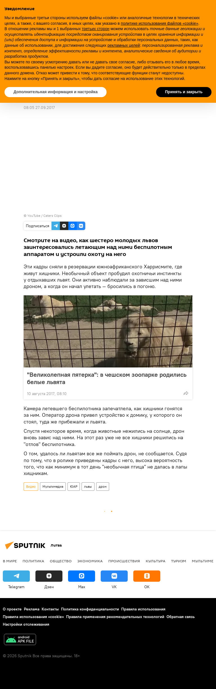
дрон (103, 486)
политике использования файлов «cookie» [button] (159, 23)
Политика (33, 560)
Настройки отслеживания (26, 624)
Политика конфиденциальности (90, 609)
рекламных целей (123, 45)
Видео (31, 486)
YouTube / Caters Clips (44, 215)
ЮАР (73, 486)
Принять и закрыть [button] (183, 92)
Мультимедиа (52, 486)
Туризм (178, 560)
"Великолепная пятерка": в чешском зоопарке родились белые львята (106, 378)
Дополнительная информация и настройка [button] (56, 92)
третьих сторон (95, 28)
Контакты (50, 609)
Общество (61, 560)
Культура (155, 560)
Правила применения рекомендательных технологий (115, 616)
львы (88, 486)
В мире (10, 560)
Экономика (90, 560)
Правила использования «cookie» (33, 616)
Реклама (31, 609)
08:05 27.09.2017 (39, 107)
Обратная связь (180, 616)
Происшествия (124, 560)
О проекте (12, 609)
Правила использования (143, 609)
